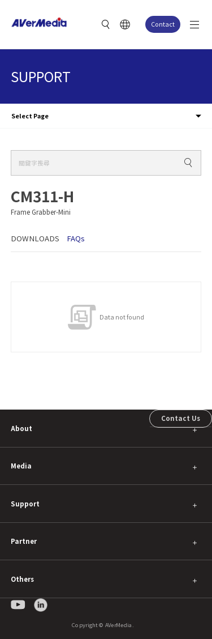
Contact (163, 24)
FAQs (76, 238)
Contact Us (180, 418)
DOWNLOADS (35, 238)
